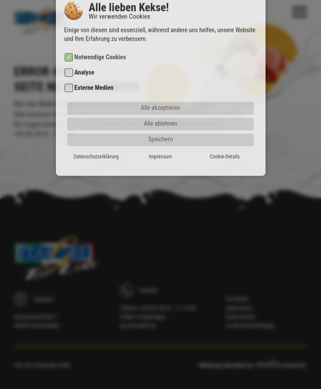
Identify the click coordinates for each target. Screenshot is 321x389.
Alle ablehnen (160, 114)
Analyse (84, 63)
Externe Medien (93, 79)
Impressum (160, 147)
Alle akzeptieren (160, 98)
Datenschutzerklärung (96, 147)
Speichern (160, 130)
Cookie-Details (225, 147)
